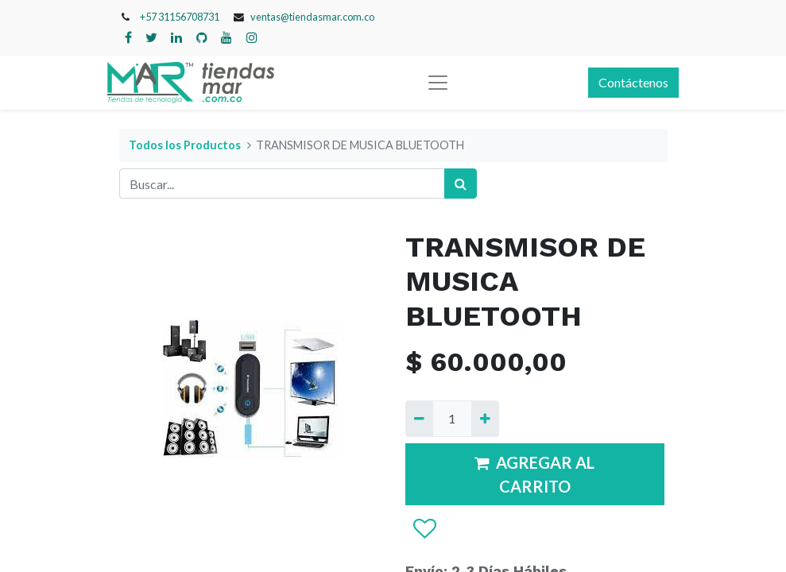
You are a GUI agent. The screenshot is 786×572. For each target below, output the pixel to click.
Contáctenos (633, 82)
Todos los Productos (185, 145)
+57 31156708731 (179, 16)
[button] (424, 529)
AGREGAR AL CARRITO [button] (534, 474)
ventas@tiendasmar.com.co (312, 16)
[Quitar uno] (419, 418)
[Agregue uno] (485, 418)
